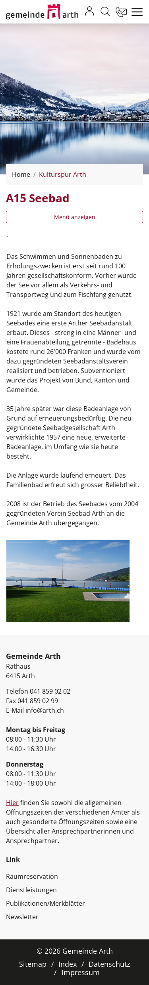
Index (67, 964)
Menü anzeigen (74, 217)
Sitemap (32, 964)
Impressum (81, 972)
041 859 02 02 (50, 691)
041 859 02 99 (37, 700)
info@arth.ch (44, 710)
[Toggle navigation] (135, 12)
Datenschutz (109, 964)
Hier (12, 802)
